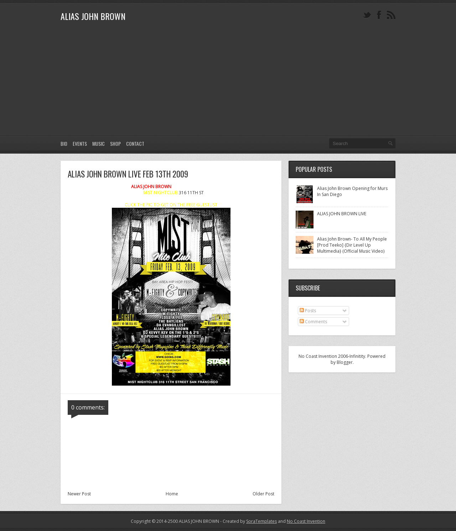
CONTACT (135, 143)
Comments (313, 322)
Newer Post (79, 494)
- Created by (248, 521)
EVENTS (80, 143)
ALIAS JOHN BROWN (93, 16)
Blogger (345, 362)
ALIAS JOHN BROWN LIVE (341, 214)
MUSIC (98, 143)
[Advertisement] (228, 82)
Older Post (263, 494)
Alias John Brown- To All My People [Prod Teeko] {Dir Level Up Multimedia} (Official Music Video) (352, 245)
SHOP (115, 143)
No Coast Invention (306, 521)
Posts (308, 311)
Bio (64, 143)
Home (172, 494)
